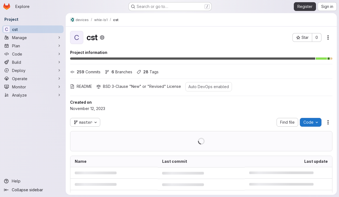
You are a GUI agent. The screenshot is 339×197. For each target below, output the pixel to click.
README (81, 86)
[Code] (33, 54)
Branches (118, 71)
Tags (148, 71)
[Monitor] (33, 87)
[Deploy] (33, 70)
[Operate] (33, 78)
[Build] (33, 62)
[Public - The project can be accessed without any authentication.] (102, 37)
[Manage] (33, 37)
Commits (85, 71)
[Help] (33, 181)
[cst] (33, 29)
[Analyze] (33, 95)
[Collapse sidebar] (33, 190)
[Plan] (33, 46)
